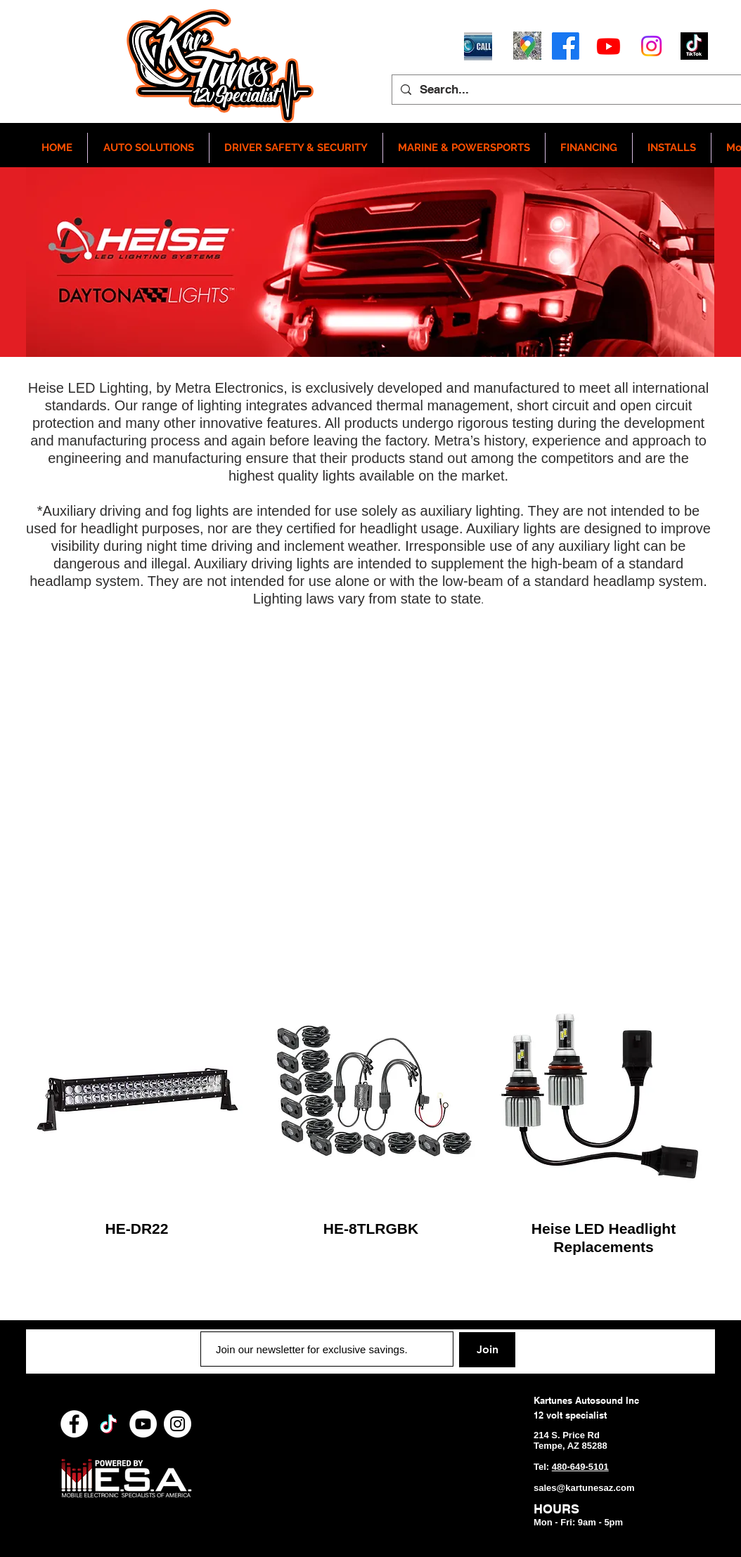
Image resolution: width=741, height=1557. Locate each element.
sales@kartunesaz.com (584, 1488)
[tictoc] (694, 46)
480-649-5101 (580, 1466)
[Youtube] (608, 46)
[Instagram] (651, 46)
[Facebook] (565, 46)
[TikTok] (108, 1424)
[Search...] (576, 89)
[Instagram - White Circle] (177, 1424)
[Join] (487, 1349)
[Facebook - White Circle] (74, 1424)
